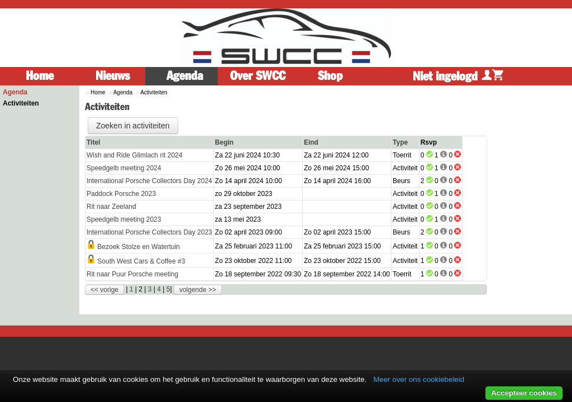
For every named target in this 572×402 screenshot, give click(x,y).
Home (40, 75)
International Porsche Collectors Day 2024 (149, 181)
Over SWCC (257, 75)
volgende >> (197, 290)
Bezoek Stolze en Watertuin (138, 247)
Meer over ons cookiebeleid (418, 379)
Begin (224, 142)
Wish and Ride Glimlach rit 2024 (134, 155)
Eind (311, 142)
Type (400, 142)
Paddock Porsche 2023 (121, 194)
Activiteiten (21, 103)
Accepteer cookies (524, 393)
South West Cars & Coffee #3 (141, 261)
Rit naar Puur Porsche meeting (132, 274)
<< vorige (104, 290)
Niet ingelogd (458, 76)
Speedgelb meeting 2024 (124, 168)
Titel (93, 142)
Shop (330, 75)
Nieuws (113, 75)
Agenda (184, 75)
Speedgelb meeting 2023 (124, 219)
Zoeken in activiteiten (133, 125)
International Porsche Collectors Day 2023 (149, 232)
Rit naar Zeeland (111, 206)
